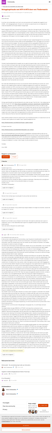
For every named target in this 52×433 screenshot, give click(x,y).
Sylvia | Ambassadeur (9, 165)
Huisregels (6, 403)
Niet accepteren (26, 429)
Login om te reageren (8, 187)
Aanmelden (6, 156)
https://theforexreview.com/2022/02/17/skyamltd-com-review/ (18, 129)
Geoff (5, 234)
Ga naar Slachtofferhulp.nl (44, 410)
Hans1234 (6, 380)
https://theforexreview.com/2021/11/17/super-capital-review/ (17, 122)
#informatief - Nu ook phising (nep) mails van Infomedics (16, 365)
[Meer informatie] (15, 165)
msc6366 (6, 373)
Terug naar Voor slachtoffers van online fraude (13, 6)
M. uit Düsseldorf (6, 378)
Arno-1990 (7, 16)
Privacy (5, 409)
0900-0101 (44, 405)
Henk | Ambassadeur (8, 367)
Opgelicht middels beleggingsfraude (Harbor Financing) (15, 371)
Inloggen (14, 156)
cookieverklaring (6, 421)
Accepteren (26, 425)
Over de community (9, 406)
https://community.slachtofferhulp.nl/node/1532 (14, 135)
